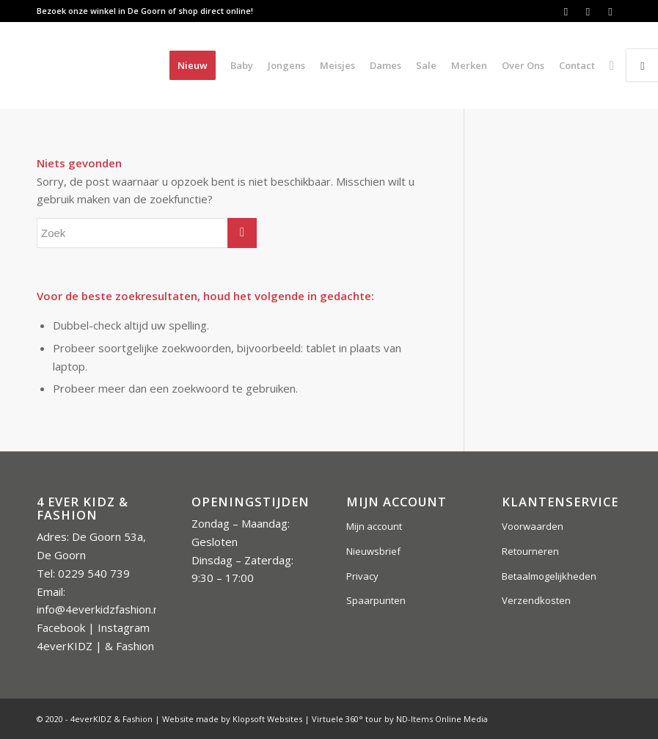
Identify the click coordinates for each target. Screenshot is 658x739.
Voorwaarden (532, 526)
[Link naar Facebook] (566, 11)
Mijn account (374, 526)
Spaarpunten (376, 600)
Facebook (61, 627)
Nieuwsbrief (373, 551)
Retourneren (530, 551)
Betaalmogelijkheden (549, 576)
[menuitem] (192, 65)
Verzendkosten (536, 600)
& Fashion (129, 645)
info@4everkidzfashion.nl (99, 609)
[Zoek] (611, 65)
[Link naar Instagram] (588, 11)
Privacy (362, 576)
